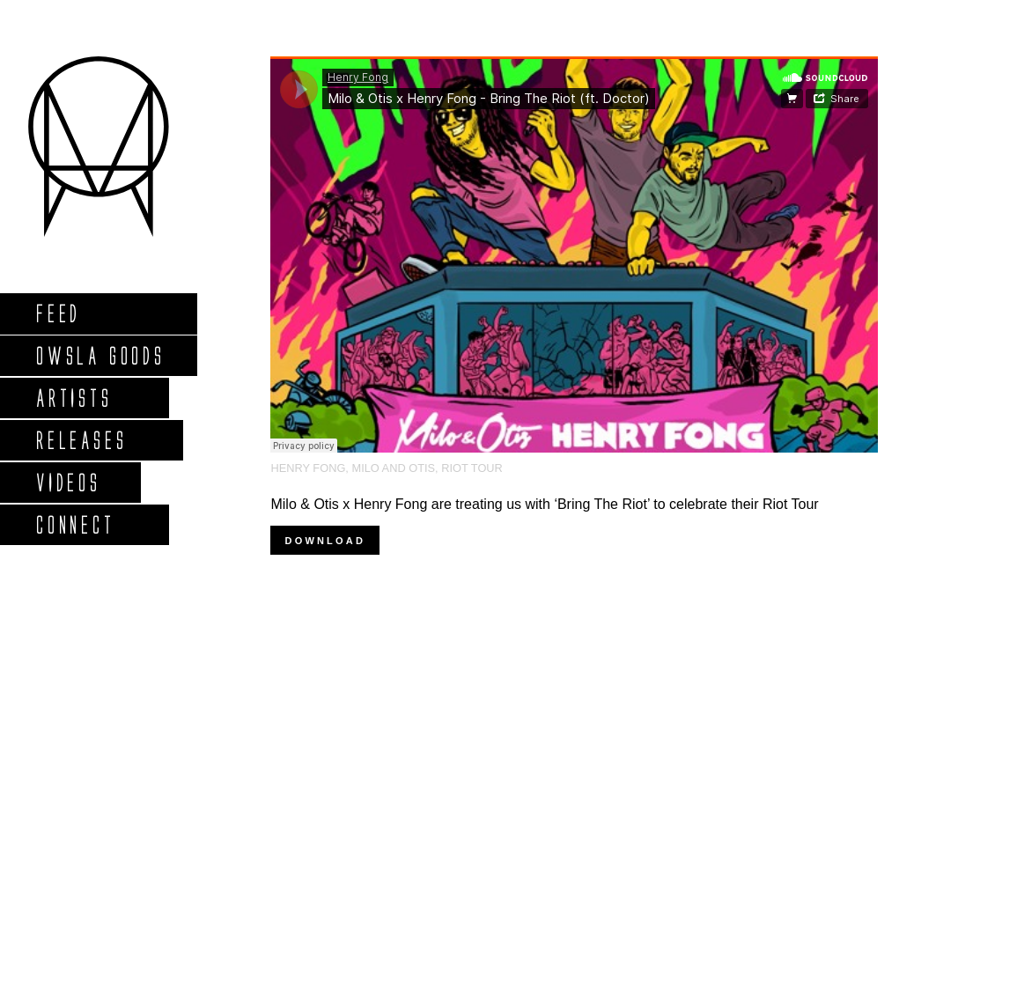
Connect (74, 524)
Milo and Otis (393, 468)
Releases (80, 440)
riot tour (472, 468)
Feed (57, 313)
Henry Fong (307, 468)
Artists (73, 397)
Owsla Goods (100, 355)
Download (324, 540)
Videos (67, 482)
